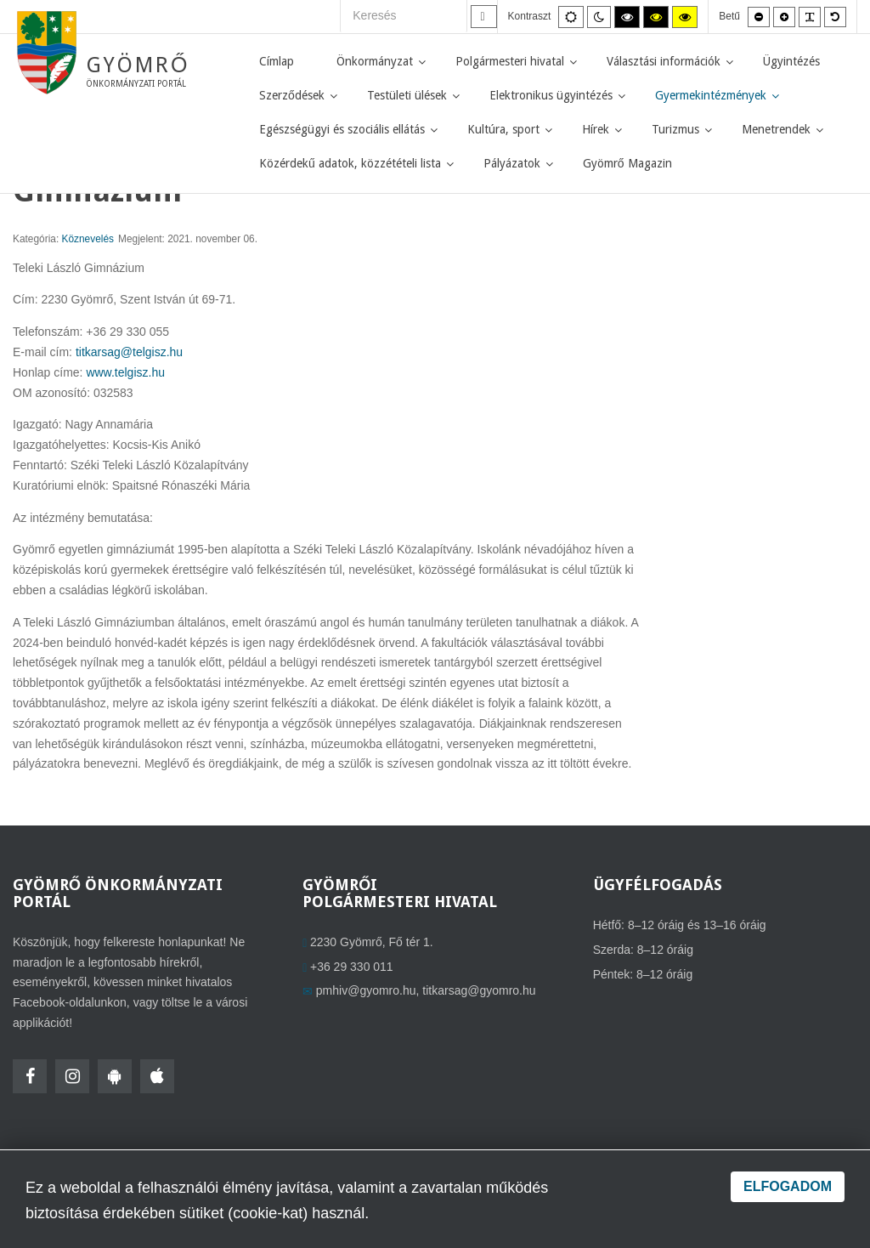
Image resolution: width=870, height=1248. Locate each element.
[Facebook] (30, 1076)
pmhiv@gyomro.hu (366, 990)
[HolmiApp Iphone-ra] (157, 1076)
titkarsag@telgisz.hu (129, 352)
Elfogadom (787, 1186)
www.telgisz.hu (125, 372)
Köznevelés (88, 239)
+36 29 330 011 (351, 966)
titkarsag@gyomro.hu (478, 990)
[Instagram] (72, 1076)
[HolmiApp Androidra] (115, 1076)
